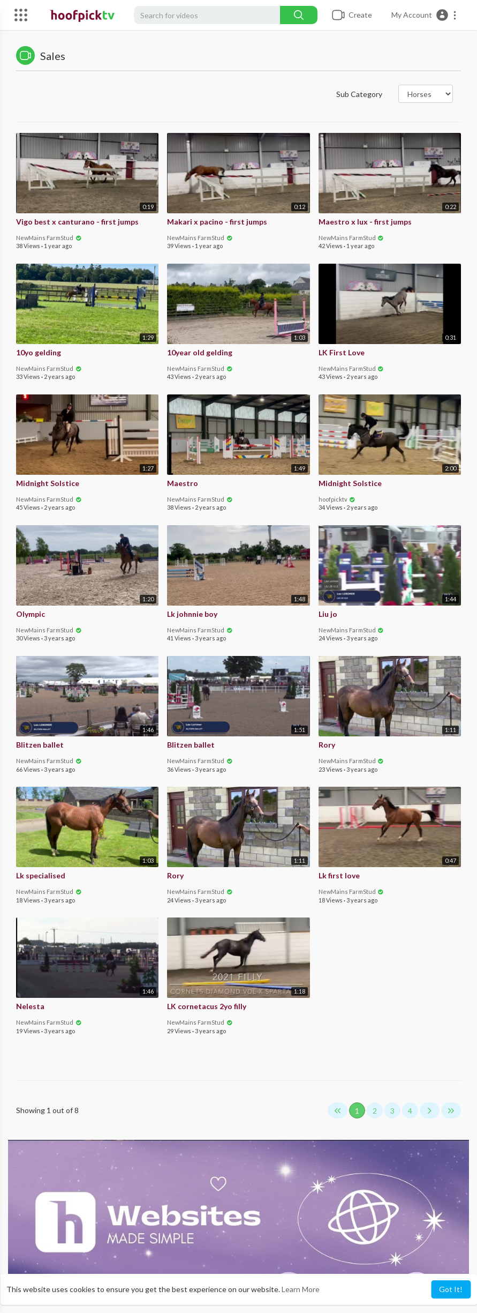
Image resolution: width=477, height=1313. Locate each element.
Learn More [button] (301, 1289)
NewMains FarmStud (49, 237)
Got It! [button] (451, 1289)
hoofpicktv (337, 499)
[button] (424, 15)
